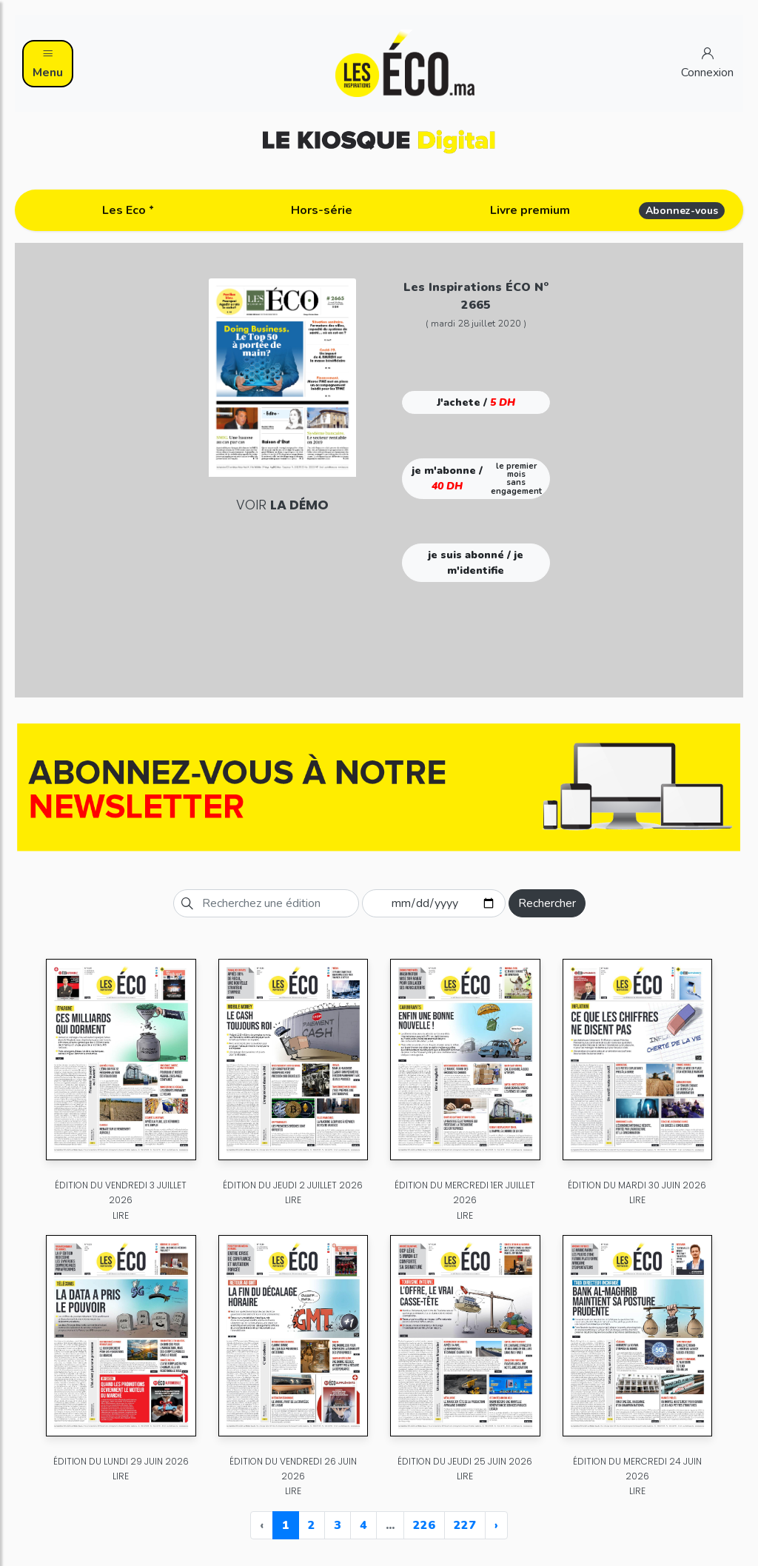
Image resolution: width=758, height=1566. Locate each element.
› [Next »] (496, 1525)
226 (424, 1525)
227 (465, 1525)
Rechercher (547, 903)
